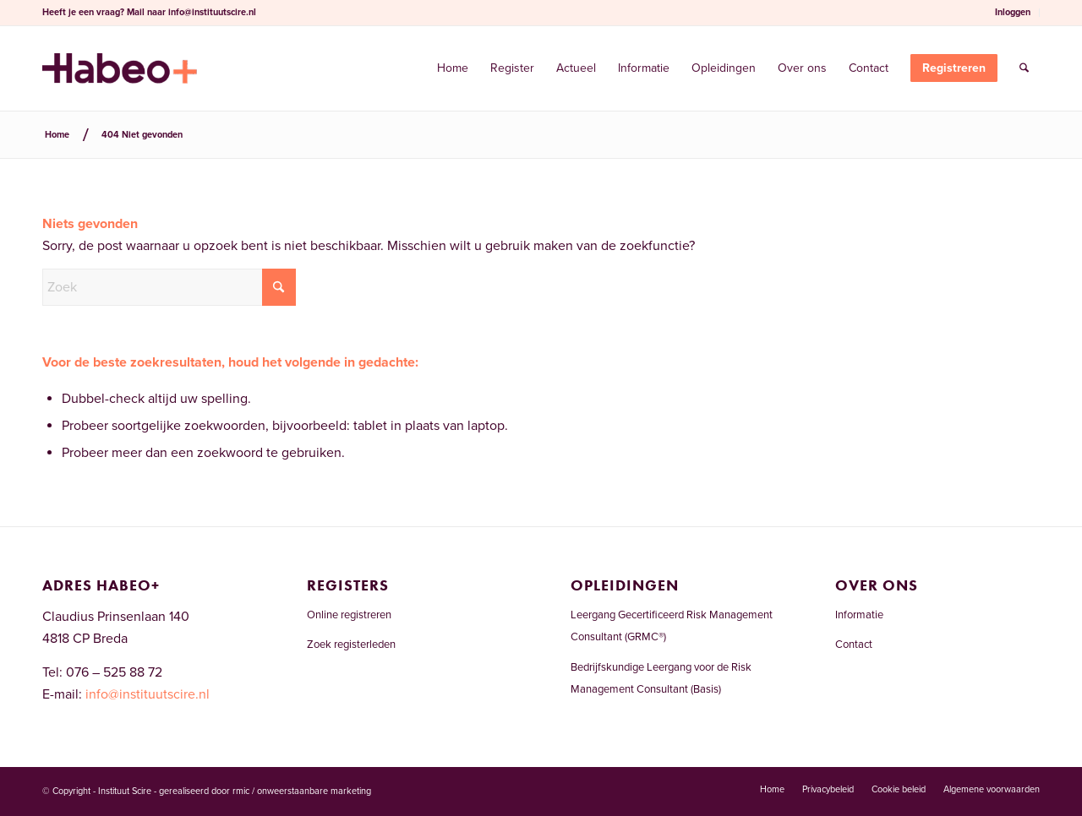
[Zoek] (1024, 68)
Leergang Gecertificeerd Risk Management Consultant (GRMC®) (672, 626)
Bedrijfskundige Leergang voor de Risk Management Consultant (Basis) (661, 678)
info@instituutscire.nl (212, 12)
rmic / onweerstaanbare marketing (301, 791)
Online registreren (349, 615)
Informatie (859, 615)
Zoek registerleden (351, 644)
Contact (853, 644)
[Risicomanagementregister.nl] (119, 68)
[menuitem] (1013, 12)
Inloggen (1012, 12)
